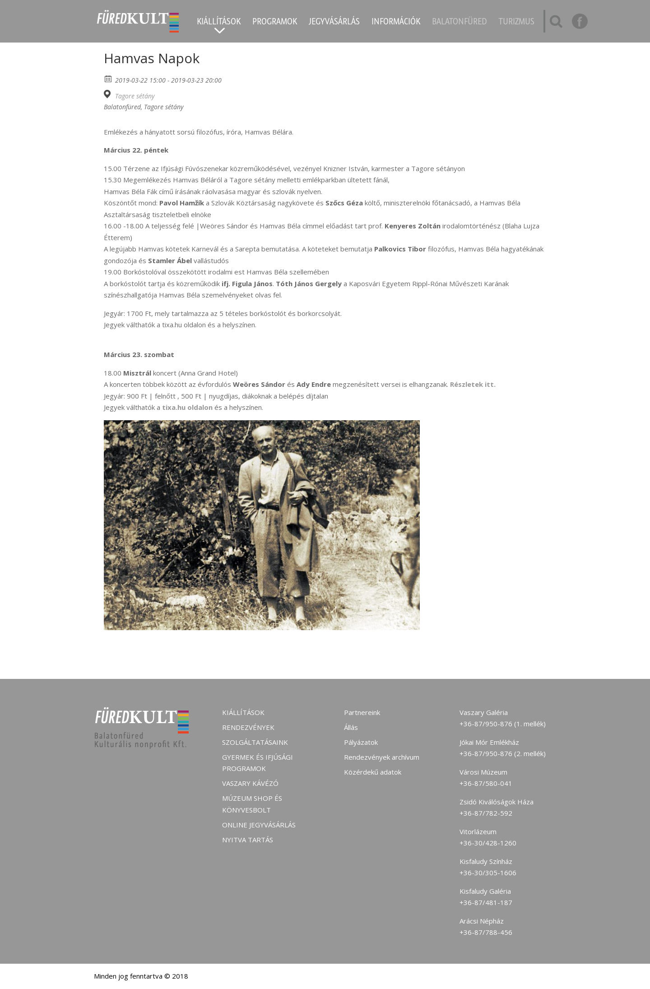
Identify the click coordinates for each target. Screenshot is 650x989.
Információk (395, 22)
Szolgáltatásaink (255, 742)
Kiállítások (219, 22)
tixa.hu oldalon (186, 407)
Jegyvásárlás (334, 22)
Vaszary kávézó (250, 783)
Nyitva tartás (247, 839)
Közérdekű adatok (372, 771)
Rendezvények (248, 727)
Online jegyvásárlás (259, 824)
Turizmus (516, 22)
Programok (274, 22)
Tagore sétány (134, 96)
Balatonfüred (459, 22)
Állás (351, 727)
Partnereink (362, 712)
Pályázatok (361, 742)
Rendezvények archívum (381, 756)
